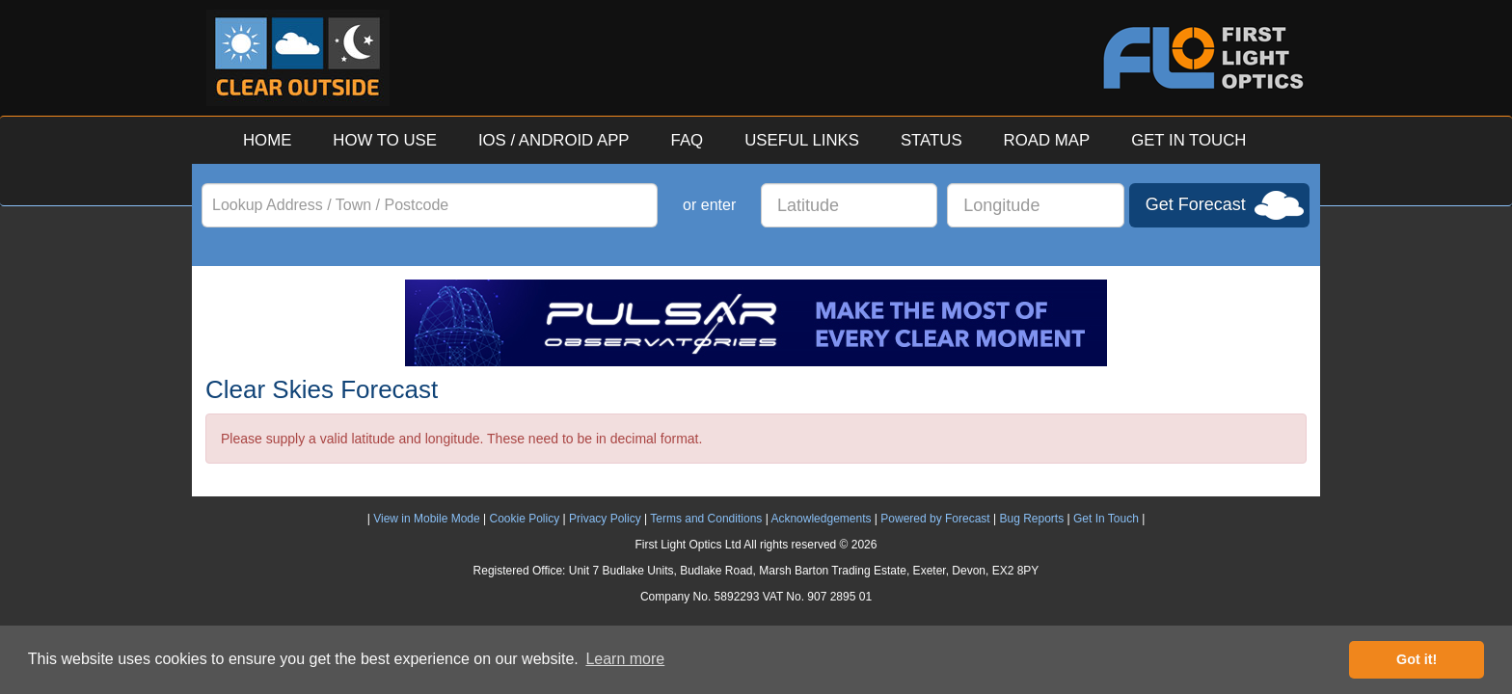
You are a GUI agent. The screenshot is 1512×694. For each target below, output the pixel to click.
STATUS (931, 140)
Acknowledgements (820, 518)
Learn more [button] (624, 659)
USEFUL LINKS (801, 140)
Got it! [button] (1416, 659)
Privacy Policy (605, 518)
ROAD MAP (1047, 140)
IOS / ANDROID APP (554, 140)
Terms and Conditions (706, 518)
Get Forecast (1196, 204)
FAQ (687, 140)
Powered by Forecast (934, 518)
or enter (709, 205)
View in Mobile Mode (426, 518)
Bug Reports (1031, 518)
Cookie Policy (524, 518)
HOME (267, 140)
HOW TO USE (385, 140)
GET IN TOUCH (1188, 140)
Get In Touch (1106, 518)
